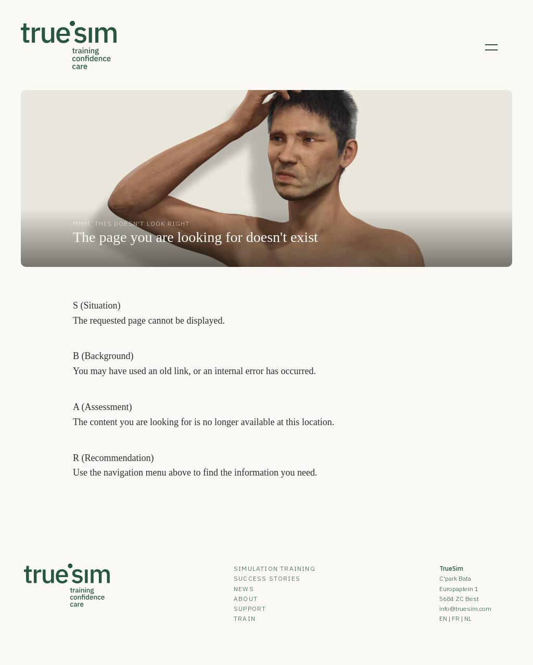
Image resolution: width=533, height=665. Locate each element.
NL (468, 618)
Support (250, 608)
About (246, 599)
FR (456, 618)
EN (443, 618)
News (244, 589)
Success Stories (267, 578)
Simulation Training (274, 568)
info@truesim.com (465, 608)
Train (245, 618)
